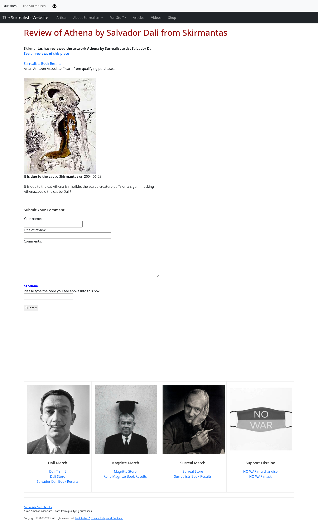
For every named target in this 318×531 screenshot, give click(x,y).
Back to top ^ (82, 518)
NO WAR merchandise (260, 471)
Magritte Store (125, 471)
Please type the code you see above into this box (62, 291)
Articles (138, 17)
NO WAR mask (260, 476)
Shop (172, 17)
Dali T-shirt (57, 471)
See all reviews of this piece (46, 53)
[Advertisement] (149, 348)
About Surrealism (86, 17)
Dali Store (57, 476)
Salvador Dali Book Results (57, 481)
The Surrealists (34, 6)
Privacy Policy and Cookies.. (107, 518)
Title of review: (35, 230)
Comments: (33, 241)
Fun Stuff (117, 17)
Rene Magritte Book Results (125, 476)
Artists (62, 17)
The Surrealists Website (25, 17)
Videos (156, 17)
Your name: (33, 218)
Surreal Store (193, 471)
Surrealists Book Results (42, 63)
